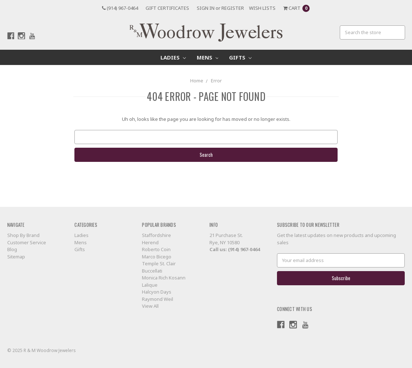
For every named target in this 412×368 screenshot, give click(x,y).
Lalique (150, 285)
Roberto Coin (156, 249)
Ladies (173, 57)
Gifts (240, 57)
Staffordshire (156, 235)
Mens (208, 57)
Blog (12, 249)
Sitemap (16, 256)
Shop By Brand (23, 235)
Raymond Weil (157, 299)
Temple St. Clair (159, 263)
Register (232, 8)
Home (196, 80)
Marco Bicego (156, 256)
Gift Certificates (167, 8)
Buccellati (152, 270)
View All (150, 306)
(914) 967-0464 (120, 8)
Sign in (206, 8)
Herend (150, 242)
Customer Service (26, 242)
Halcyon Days (156, 292)
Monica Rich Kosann (163, 277)
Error (216, 80)
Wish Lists (262, 8)
